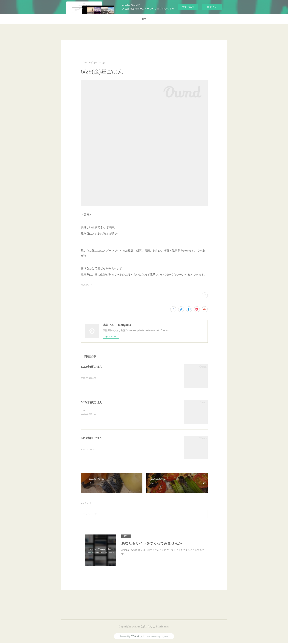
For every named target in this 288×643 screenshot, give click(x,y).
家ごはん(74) (86, 285)
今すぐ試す (188, 6)
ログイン (212, 7)
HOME (144, 19)
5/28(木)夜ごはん (91, 402)
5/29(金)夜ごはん (91, 366)
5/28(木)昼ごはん (91, 438)
